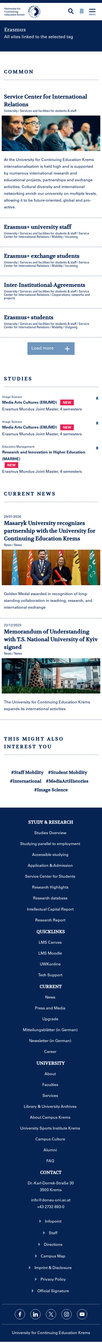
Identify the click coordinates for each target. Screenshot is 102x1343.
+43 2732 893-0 (50, 1206)
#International (25, 781)
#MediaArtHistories (67, 781)
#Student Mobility (67, 772)
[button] (97, 398)
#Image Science (51, 790)
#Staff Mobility (27, 772)
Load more (51, 348)
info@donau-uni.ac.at (50, 1199)
